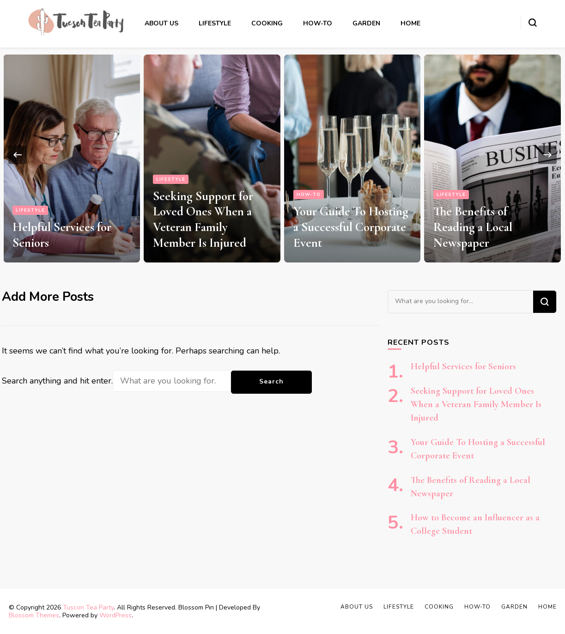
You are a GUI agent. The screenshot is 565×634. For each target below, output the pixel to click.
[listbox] (282, 155)
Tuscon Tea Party (88, 607)
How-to (317, 23)
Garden (366, 23)
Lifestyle (215, 23)
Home (410, 23)
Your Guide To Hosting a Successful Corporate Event (350, 227)
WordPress (115, 615)
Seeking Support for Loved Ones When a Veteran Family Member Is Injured (203, 219)
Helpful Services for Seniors (463, 366)
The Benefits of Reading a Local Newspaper (472, 227)
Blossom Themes (34, 615)
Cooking (267, 23)
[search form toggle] (533, 22)
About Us (161, 23)
